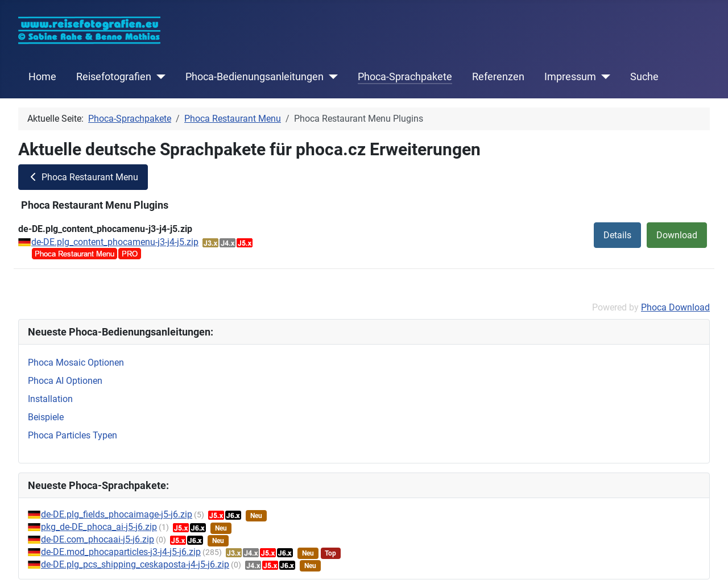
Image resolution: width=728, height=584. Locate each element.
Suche (644, 76)
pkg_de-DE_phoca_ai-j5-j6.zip (99, 526)
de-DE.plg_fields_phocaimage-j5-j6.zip (116, 514)
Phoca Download (675, 307)
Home (42, 76)
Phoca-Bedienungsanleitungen (254, 76)
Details (617, 235)
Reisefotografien (113, 76)
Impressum (570, 76)
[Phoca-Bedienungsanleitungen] (331, 76)
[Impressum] (603, 76)
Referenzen (498, 76)
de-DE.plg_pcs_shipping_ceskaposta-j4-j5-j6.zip (135, 564)
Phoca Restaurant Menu (83, 177)
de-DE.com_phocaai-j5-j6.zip (97, 539)
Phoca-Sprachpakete (405, 76)
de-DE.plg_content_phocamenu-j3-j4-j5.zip (114, 242)
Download (676, 235)
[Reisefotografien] (158, 76)
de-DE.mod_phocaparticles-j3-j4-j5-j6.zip (121, 551)
